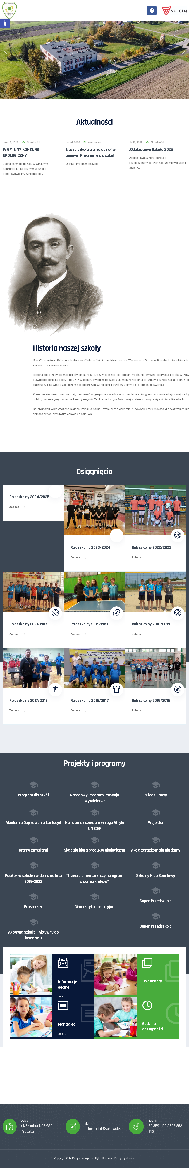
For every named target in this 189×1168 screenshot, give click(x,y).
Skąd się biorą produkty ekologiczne (94, 850)
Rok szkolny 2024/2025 (29, 497)
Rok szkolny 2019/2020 (89, 624)
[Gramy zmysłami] (33, 839)
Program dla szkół (33, 795)
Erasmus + (33, 907)
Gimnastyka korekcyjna (94, 907)
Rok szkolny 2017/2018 (28, 700)
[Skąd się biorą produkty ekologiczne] (94, 839)
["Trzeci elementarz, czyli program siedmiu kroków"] (94, 865)
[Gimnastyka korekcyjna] (94, 896)
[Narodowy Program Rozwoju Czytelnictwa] (94, 784)
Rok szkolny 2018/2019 (151, 624)
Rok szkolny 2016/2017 (89, 700)
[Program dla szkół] (33, 784)
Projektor (155, 822)
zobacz (146, 990)
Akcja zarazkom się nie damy (155, 850)
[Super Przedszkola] (155, 890)
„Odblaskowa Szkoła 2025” (151, 149)
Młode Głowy (156, 795)
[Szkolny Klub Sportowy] (155, 865)
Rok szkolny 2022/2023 (151, 547)
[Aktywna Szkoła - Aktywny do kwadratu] (33, 921)
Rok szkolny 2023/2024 (90, 547)
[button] (5, 23)
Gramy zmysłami (33, 850)
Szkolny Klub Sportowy (155, 875)
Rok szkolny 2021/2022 (28, 624)
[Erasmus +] (33, 896)
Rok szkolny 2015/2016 (151, 700)
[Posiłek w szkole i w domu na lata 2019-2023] (33, 865)
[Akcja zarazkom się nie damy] (155, 839)
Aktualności (33, 142)
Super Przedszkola (156, 901)
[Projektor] (155, 812)
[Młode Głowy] (155, 784)
